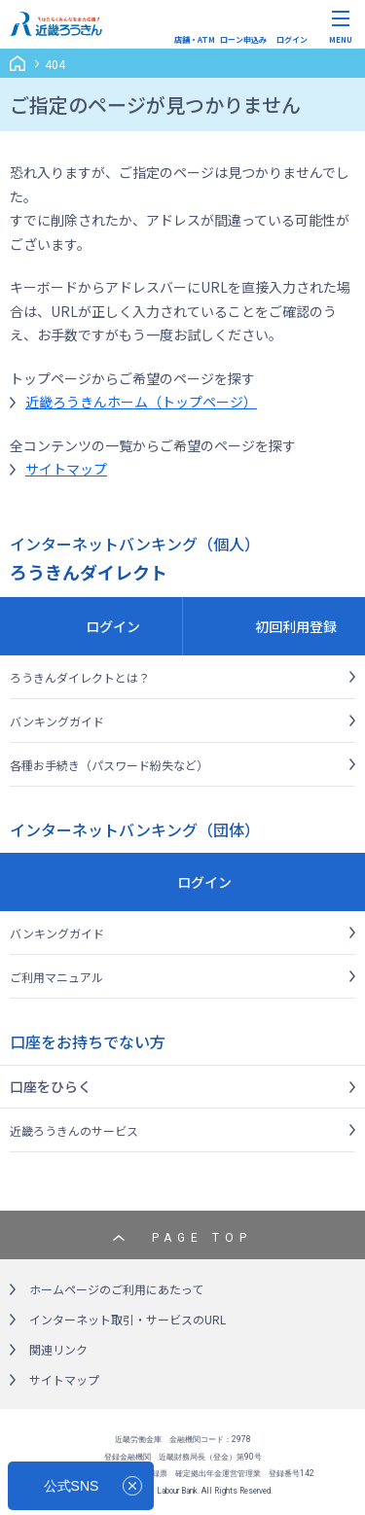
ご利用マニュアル (56, 977)
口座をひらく (50, 1086)
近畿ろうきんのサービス (74, 1130)
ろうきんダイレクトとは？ (80, 677)
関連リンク (58, 1349)
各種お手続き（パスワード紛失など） (109, 765)
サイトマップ (66, 468)
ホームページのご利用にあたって (116, 1289)
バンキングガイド (57, 721)
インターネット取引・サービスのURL (127, 1319)
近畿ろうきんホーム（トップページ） (141, 401)
